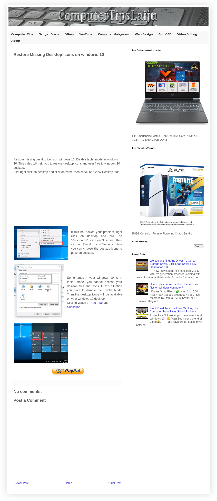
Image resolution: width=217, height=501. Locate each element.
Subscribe (73, 307)
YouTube (85, 34)
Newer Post (21, 483)
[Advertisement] (68, 78)
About (15, 40)
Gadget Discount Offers (56, 34)
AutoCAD (165, 34)
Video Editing (187, 34)
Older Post (114, 483)
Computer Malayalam (113, 34)
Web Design (144, 34)
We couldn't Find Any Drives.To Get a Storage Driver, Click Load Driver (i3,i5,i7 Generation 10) (174, 264)
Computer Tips (22, 34)
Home (68, 483)
